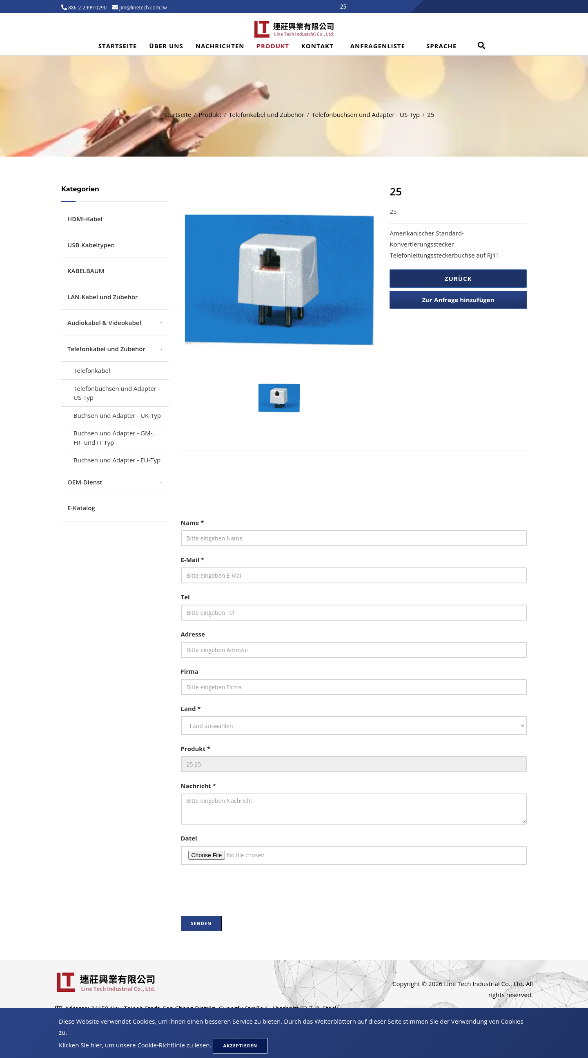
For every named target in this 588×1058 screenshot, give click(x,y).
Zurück (458, 278)
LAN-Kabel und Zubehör (102, 297)
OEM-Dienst (84, 482)
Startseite (117, 46)
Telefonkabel (92, 370)
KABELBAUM (86, 271)
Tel (185, 597)
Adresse (193, 634)
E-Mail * (193, 560)
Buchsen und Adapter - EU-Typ (117, 460)
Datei (189, 838)
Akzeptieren (240, 1045)
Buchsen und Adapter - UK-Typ (117, 415)
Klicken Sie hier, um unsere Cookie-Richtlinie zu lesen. (135, 1045)
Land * (191, 708)
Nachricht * (198, 786)
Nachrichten (220, 46)
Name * (192, 522)
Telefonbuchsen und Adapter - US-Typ (366, 114)
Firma (189, 671)
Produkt (273, 46)
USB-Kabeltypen (91, 245)
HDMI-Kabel (84, 219)
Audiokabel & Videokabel (104, 322)
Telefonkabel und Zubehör (266, 114)
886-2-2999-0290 (87, 7)
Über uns (166, 46)
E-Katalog (81, 508)
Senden (201, 923)
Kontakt (317, 46)
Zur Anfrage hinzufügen (458, 300)
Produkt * (196, 748)
